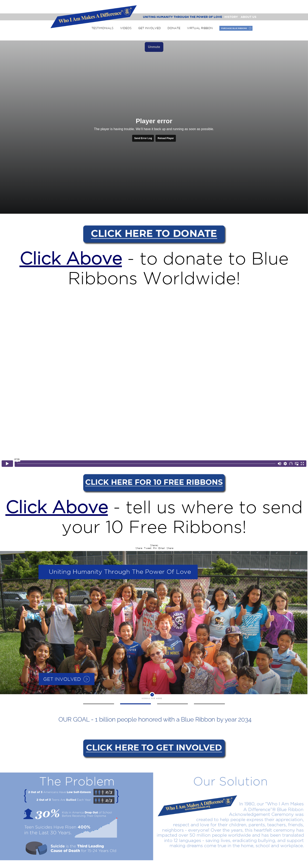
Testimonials (102, 28)
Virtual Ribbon (200, 28)
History (231, 17)
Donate (174, 28)
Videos (126, 28)
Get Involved (149, 28)
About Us (248, 17)
